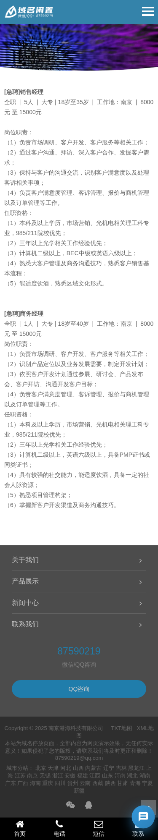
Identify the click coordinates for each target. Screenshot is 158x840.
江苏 (20, 775)
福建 (82, 775)
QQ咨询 (79, 689)
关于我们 (25, 559)
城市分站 (17, 768)
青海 (135, 783)
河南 (120, 775)
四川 (60, 783)
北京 (40, 768)
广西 (22, 783)
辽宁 (108, 768)
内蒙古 (93, 768)
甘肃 (122, 783)
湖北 (132, 775)
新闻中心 (25, 602)
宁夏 (147, 783)
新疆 (79, 791)
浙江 (57, 775)
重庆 (47, 783)
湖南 (144, 775)
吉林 (121, 768)
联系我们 (25, 624)
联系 (138, 828)
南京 (32, 775)
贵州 (72, 783)
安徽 (69, 775)
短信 (99, 828)
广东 (10, 783)
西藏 (97, 783)
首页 (20, 828)
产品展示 (25, 581)
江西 (94, 775)
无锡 (45, 775)
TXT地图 (121, 728)
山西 (78, 768)
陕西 (110, 783)
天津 (53, 768)
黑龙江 (136, 768)
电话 (59, 828)
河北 (65, 768)
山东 (107, 775)
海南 (35, 783)
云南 (85, 783)
